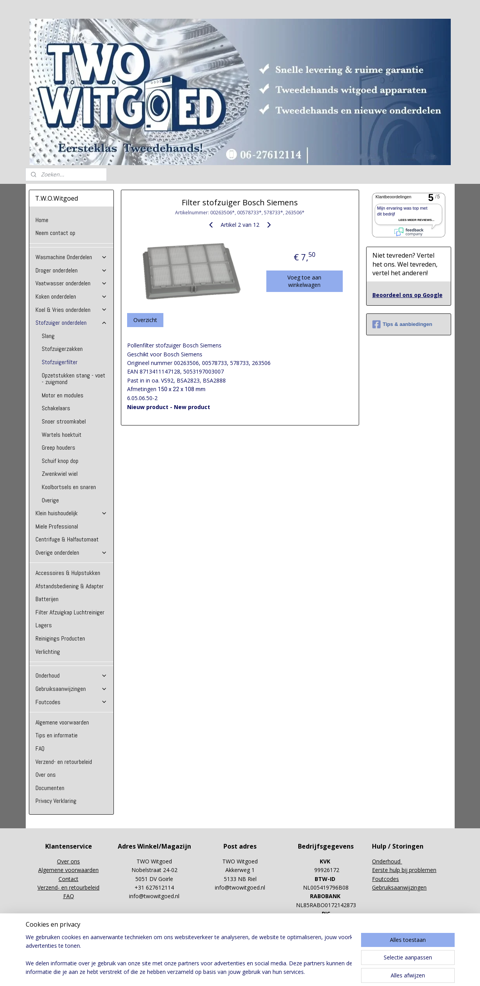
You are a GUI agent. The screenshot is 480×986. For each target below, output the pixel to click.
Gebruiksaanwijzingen (71, 689)
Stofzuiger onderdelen (71, 323)
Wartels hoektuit (61, 435)
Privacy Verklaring (55, 801)
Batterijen (46, 599)
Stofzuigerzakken (62, 349)
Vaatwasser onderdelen (71, 283)
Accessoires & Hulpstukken (67, 573)
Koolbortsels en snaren (69, 487)
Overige (50, 500)
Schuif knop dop (60, 461)
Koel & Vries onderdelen (71, 310)
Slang (48, 336)
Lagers (43, 625)
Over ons (45, 775)
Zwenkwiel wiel (60, 474)
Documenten (49, 788)
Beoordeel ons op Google (407, 295)
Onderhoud (71, 675)
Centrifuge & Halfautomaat (67, 539)
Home (41, 220)
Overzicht (145, 320)
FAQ (39, 748)
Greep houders (58, 447)
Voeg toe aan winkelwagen (304, 281)
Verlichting (47, 652)
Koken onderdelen (71, 296)
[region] (189, 955)
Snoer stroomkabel (64, 421)
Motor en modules (62, 395)
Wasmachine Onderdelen (71, 257)
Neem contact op (55, 233)
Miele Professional (56, 526)
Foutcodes (71, 702)
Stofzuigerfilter (60, 362)
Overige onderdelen (71, 552)
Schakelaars (56, 408)
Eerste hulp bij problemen (404, 870)
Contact (68, 879)
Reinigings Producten (60, 638)
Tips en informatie (56, 735)
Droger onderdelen (71, 270)
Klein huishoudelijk (71, 513)
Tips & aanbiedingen (402, 324)
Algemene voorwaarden (62, 722)
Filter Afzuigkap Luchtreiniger (70, 612)
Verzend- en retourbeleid (63, 762)
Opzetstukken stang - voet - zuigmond (73, 378)
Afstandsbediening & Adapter (69, 586)
